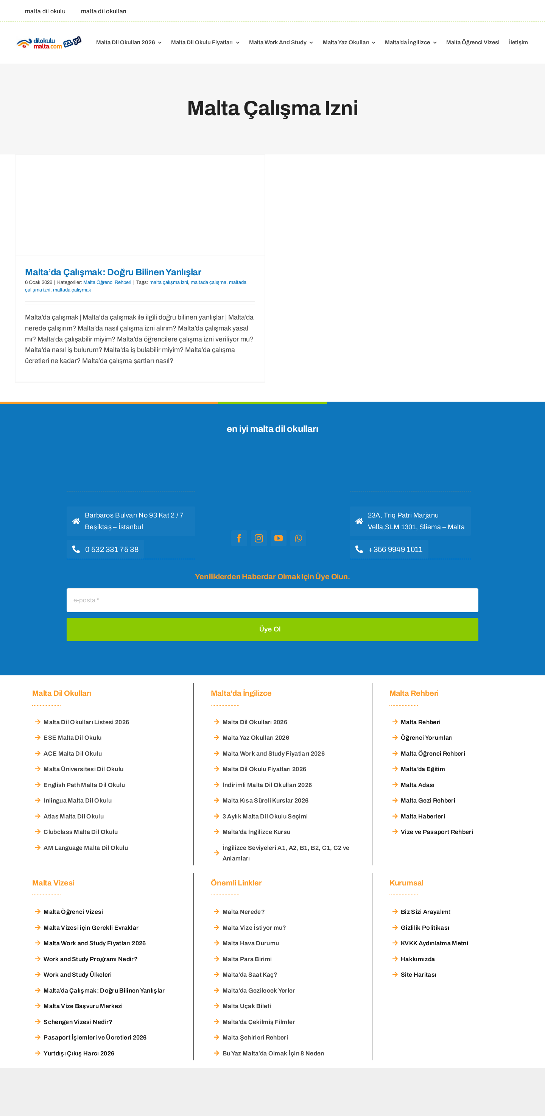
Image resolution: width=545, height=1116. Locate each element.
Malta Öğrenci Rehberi (107, 282)
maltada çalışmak (72, 290)
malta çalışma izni (168, 282)
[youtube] (279, 538)
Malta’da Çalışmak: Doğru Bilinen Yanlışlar (113, 272)
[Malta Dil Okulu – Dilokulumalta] (49, 37)
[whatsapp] (298, 538)
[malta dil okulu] (43, 11)
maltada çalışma (208, 282)
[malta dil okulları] (101, 11)
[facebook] (239, 538)
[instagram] (259, 538)
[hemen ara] (105, 549)
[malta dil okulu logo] (268, 462)
